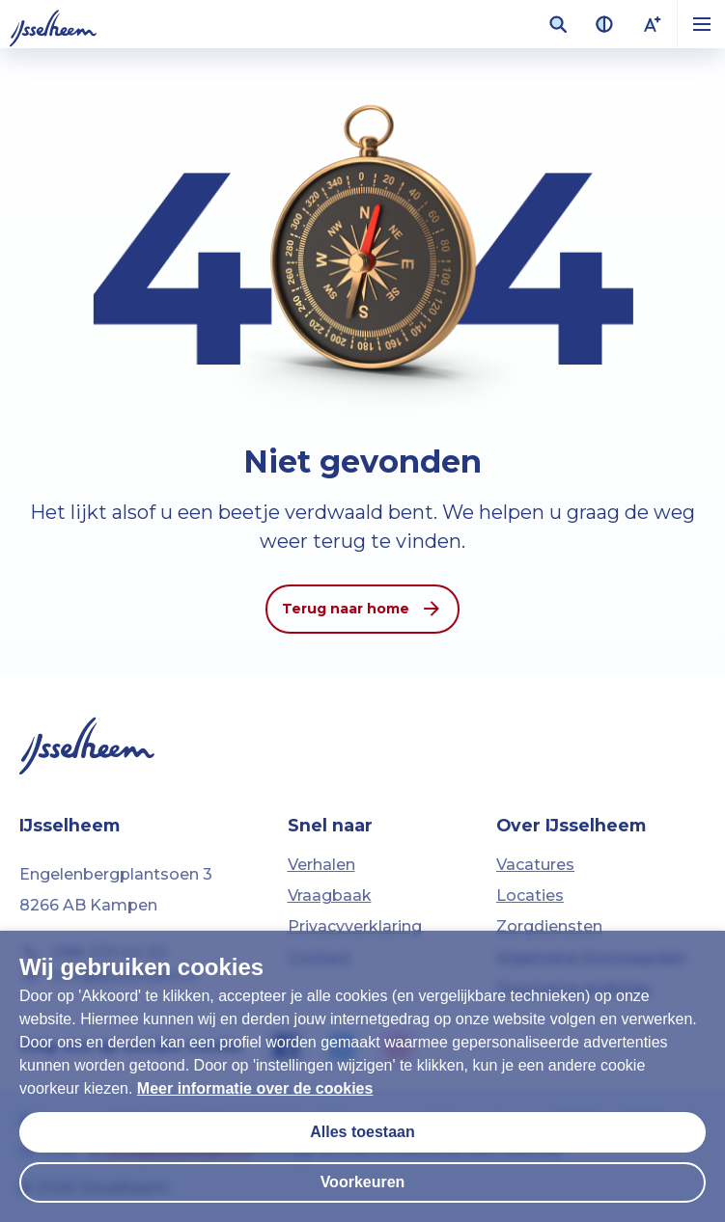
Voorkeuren (363, 1182)
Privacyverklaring (355, 926)
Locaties (530, 895)
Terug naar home (362, 608)
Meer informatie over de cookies (255, 1088)
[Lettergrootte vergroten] (652, 24)
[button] (701, 24)
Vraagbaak (330, 895)
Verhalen (321, 864)
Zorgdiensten (549, 926)
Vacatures (535, 864)
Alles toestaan (362, 1132)
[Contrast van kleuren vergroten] (604, 24)
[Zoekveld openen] (558, 24)
